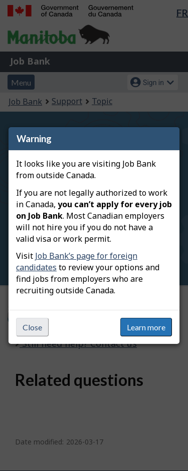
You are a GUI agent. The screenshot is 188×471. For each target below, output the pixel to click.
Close (32, 327)
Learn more (146, 327)
